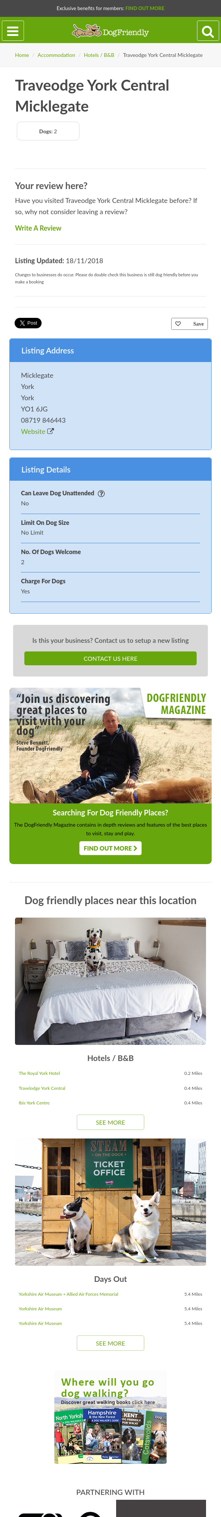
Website (37, 431)
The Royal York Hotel (39, 1073)
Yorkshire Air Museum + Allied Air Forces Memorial (68, 1294)
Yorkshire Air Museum (40, 1308)
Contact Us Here (110, 658)
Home (22, 55)
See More (110, 1122)
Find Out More (144, 8)
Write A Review (38, 228)
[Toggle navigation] (13, 31)
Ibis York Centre (34, 1103)
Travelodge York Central (42, 1088)
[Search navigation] (208, 31)
